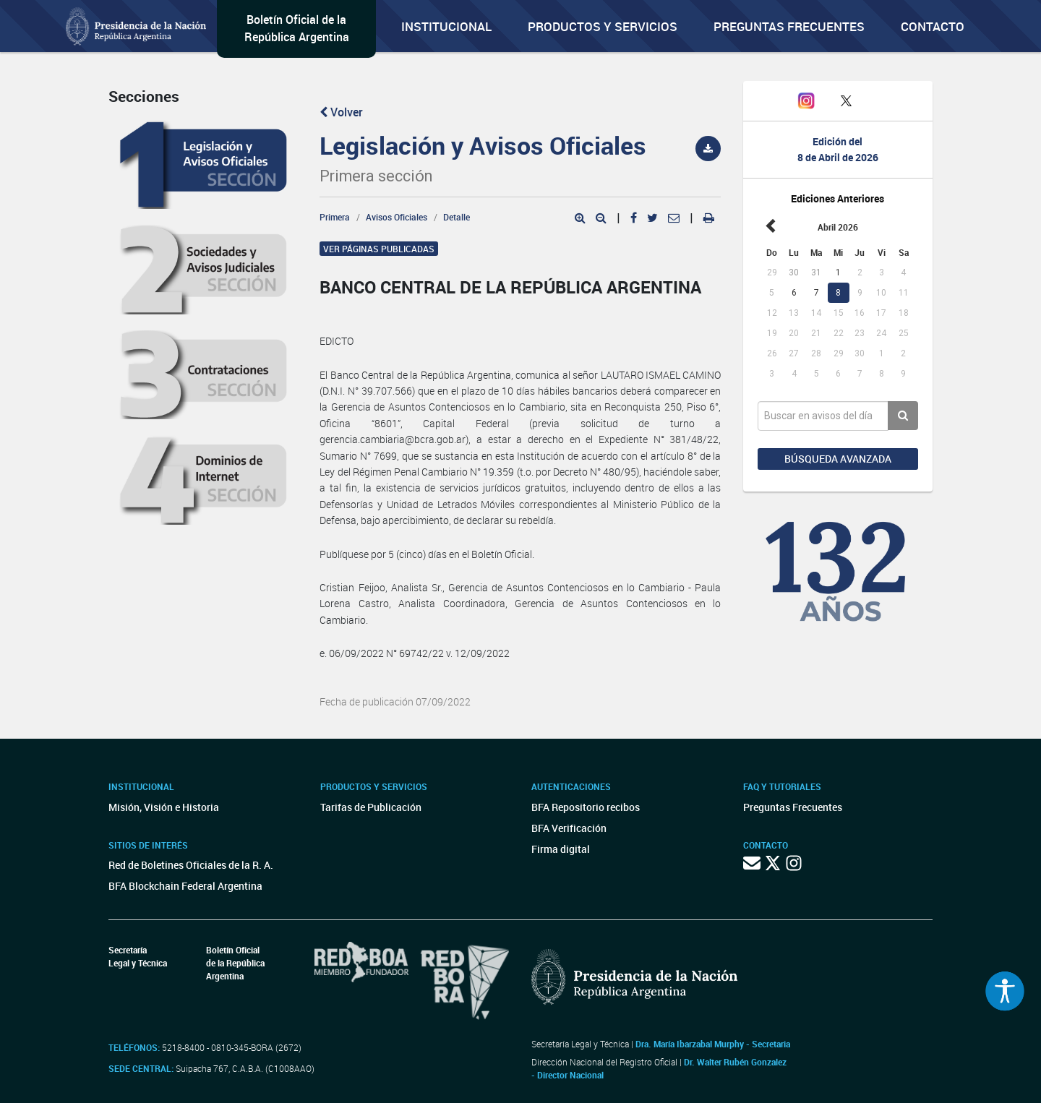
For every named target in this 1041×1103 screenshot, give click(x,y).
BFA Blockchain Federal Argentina (185, 886)
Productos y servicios (602, 26)
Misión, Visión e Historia (163, 807)
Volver (341, 112)
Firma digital (560, 849)
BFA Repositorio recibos (585, 807)
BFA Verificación (569, 828)
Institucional (446, 26)
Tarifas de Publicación (370, 807)
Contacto (932, 26)
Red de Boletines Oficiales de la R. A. (190, 865)
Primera (335, 217)
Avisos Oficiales (396, 217)
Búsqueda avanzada (837, 458)
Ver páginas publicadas (378, 248)
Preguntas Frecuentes (789, 26)
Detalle (456, 217)
